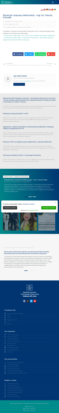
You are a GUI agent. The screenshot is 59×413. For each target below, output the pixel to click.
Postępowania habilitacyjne (21, 198)
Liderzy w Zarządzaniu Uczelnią (11, 217)
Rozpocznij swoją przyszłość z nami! (16, 113)
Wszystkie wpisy (19, 84)
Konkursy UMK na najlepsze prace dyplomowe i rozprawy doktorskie (27, 142)
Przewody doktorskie (26, 27)
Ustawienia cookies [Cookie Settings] (10, 207)
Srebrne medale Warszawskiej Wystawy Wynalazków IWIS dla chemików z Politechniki (47, 217)
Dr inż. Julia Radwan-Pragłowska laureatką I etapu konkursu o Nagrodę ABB (29, 217)
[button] (18, 54)
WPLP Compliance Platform (33, 210)
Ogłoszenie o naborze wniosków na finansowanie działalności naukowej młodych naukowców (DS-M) (28, 127)
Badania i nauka (16, 27)
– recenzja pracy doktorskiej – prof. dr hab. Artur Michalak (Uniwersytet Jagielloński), (29, 35)
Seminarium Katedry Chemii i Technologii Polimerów (22, 155)
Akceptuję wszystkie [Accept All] (49, 207)
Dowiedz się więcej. (29, 204)
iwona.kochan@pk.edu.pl (26, 81)
